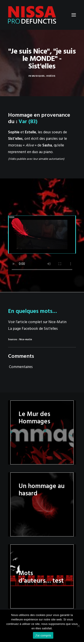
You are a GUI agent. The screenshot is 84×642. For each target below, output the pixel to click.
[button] (73, 15)
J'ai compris (43, 635)
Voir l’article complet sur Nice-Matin (37, 322)
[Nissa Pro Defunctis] (32, 15)
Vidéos (51, 76)
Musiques (38, 76)
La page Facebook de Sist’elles (33, 329)
